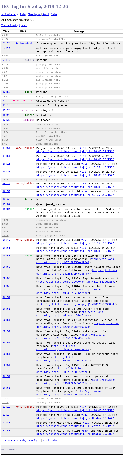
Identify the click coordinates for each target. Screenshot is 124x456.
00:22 (5, 35)
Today (23, 14)
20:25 (5, 232)
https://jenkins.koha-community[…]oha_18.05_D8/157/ (75, 410)
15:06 (5, 132)
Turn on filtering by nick (14, 25)
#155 (83, 156)
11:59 (5, 84)
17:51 (6, 148)
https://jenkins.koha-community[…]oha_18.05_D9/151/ (75, 151)
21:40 (6, 422)
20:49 (6, 240)
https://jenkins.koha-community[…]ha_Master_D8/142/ (75, 418)
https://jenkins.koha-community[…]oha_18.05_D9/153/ (75, 251)
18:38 (5, 179)
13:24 (6, 100)
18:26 (6, 171)
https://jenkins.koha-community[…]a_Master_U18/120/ (75, 426)
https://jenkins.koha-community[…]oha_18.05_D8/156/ (75, 187)
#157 (84, 240)
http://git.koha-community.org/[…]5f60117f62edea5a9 (76, 281)
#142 (84, 415)
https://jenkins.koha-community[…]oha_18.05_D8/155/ (75, 159)
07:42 (5, 56)
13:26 (6, 110)
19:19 (5, 224)
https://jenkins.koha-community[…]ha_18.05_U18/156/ (75, 195)
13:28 (6, 115)
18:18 (6, 163)
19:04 (6, 199)
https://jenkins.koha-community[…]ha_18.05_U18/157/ (75, 243)
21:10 (5, 402)
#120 (86, 423)
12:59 (5, 88)
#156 (83, 183)
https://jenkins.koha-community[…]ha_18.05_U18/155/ (75, 167)
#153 (83, 248)
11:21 (5, 80)
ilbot (15, 450)
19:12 (5, 220)
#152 (83, 172)
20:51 (6, 297)
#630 (84, 430)
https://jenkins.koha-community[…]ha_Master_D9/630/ (75, 434)
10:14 (5, 76)
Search (45, 14)
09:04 (5, 72)
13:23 (5, 96)
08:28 (5, 68)
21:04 (5, 399)
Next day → (34, 14)
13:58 (5, 124)
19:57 (5, 228)
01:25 (6, 43)
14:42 (5, 128)
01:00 (5, 39)
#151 (83, 148)
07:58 (5, 64)
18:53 (6, 191)
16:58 (5, 140)
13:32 (6, 120)
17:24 (5, 144)
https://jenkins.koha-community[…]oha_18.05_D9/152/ (75, 175)
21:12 (6, 407)
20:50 (6, 247)
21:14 (6, 414)
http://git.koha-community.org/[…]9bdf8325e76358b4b (76, 304)
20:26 (5, 235)
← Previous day (9, 14)
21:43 (6, 430)
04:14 (6, 48)
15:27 (5, 136)
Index (54, 14)
